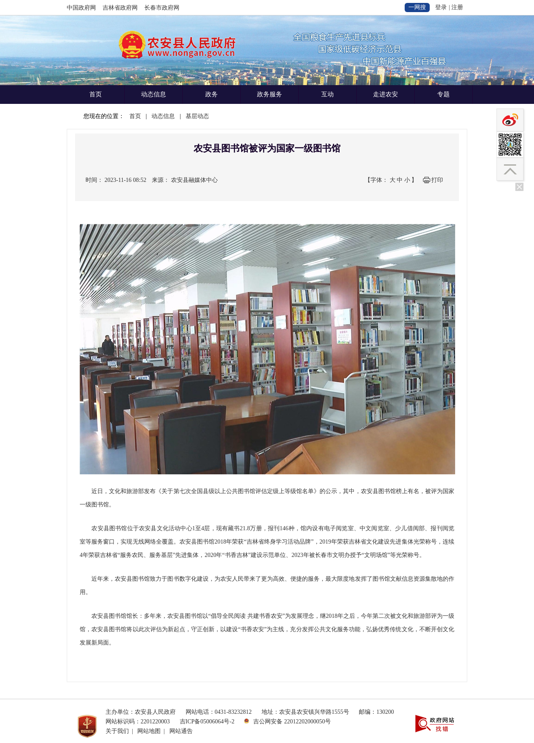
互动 (327, 94)
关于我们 (117, 731)
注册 (457, 7)
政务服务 (269, 94)
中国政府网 (81, 8)
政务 (211, 94)
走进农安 (385, 94)
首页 (95, 94)
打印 (437, 180)
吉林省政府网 (120, 8)
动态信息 (153, 94)
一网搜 (417, 7)
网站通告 (181, 731)
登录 (441, 7)
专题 (443, 94)
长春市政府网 (161, 8)
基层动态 (197, 116)
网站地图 (149, 731)
